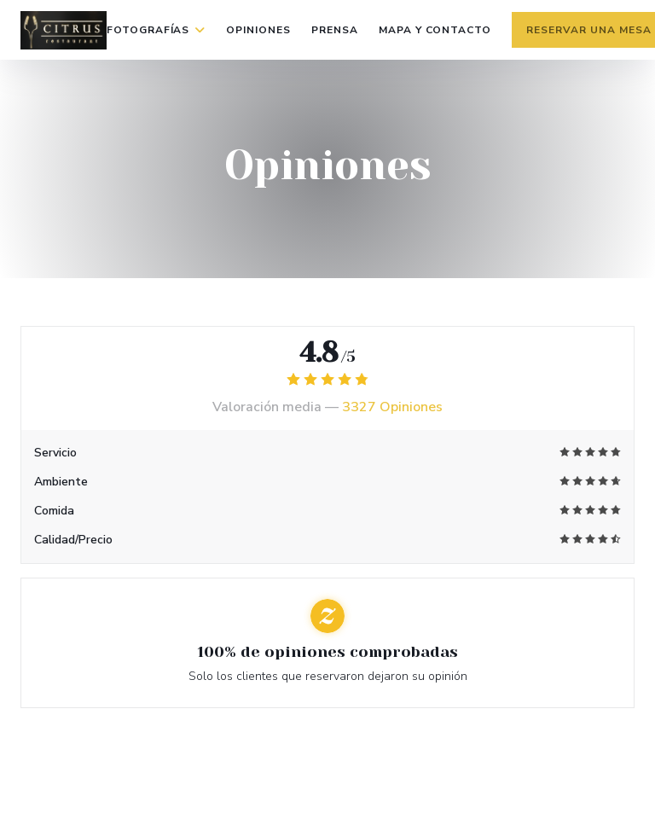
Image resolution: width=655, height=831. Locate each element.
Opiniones (258, 30)
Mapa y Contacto (435, 30)
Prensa (334, 30)
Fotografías (156, 30)
